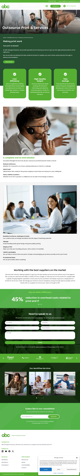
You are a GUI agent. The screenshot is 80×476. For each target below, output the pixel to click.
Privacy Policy (60, 473)
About (23, 462)
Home (4, 38)
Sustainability (26, 465)
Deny (58, 469)
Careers (24, 468)
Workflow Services (12, 38)
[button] (77, 457)
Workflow (5, 460)
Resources (25, 460)
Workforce (5, 462)
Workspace (5, 465)
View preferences (71, 469)
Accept (46, 469)
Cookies (55, 473)
